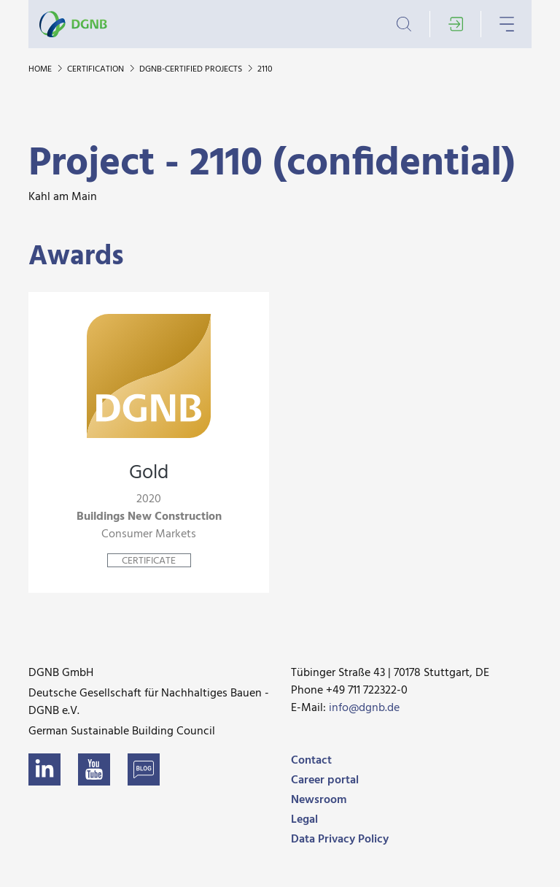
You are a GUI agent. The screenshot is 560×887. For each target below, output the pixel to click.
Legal (304, 819)
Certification (96, 69)
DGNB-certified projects (191, 69)
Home (41, 69)
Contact (311, 760)
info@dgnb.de (364, 708)
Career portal (325, 780)
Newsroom (318, 800)
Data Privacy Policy (340, 839)
